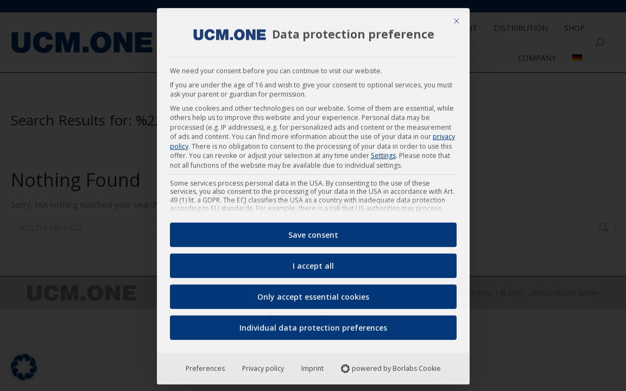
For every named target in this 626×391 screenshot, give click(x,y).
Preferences (205, 364)
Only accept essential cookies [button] (313, 293)
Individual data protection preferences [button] (313, 324)
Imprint (312, 364)
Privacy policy (263, 364)
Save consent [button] (313, 231)
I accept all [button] (313, 262)
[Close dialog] (456, 17)
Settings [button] (383, 151)
